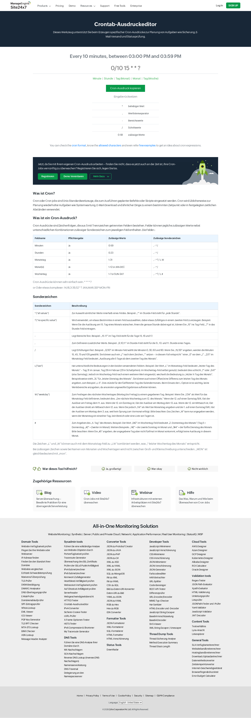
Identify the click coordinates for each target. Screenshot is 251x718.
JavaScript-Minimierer (160, 546)
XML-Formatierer (115, 627)
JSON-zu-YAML (114, 601)
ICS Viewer (26, 616)
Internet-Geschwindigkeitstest (207, 668)
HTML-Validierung (201, 592)
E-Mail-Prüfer (27, 596)
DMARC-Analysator (30, 588)
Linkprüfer (197, 600)
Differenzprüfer (157, 593)
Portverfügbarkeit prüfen (76, 554)
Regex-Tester (198, 580)
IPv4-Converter (71, 608)
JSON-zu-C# (112, 558)
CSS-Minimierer (157, 554)
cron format (79, 145)
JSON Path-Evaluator (202, 584)
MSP (200, 534)
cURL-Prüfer (70, 616)
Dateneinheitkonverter (203, 660)
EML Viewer (27, 612)
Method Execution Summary (163, 642)
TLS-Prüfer (26, 581)
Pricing (60, 5)
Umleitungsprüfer (200, 596)
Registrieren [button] (47, 176)
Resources (86, 5)
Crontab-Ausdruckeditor (76, 604)
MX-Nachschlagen (73, 650)
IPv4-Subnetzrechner (74, 569)
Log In (219, 5)
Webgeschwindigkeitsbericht (79, 596)
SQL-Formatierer (115, 631)
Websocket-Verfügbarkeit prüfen (80, 585)
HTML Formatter (115, 635)
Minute (97, 78)
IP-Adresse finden (30, 558)
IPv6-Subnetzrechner (74, 573)
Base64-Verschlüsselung (161, 616)
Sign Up (233, 5)
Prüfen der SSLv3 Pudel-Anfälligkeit (81, 565)
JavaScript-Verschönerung (162, 550)
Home (80, 696)
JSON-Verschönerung (160, 566)
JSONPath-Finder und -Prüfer (206, 604)
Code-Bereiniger (157, 585)
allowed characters (110, 145)
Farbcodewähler (157, 573)
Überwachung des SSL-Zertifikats (80, 561)
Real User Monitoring (173, 534)
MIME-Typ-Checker (159, 601)
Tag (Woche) (150, 78)
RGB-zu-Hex (112, 604)
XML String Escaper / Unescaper (165, 628)
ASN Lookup (27, 635)
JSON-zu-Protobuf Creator (120, 546)
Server (87, 534)
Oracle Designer (200, 569)
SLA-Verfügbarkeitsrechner (205, 645)
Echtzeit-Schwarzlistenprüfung (36, 573)
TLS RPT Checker (30, 623)
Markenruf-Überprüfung (33, 577)
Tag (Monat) (123, 78)
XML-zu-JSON (113, 569)
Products (42, 5)
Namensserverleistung (75, 665)
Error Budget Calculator (203, 676)
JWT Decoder (199, 615)
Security (138, 696)
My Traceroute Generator (76, 631)
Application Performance (147, 534)
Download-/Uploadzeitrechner (207, 656)
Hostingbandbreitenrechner (206, 652)
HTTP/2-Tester (71, 600)
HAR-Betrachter (157, 577)
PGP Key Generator (30, 619)
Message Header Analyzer (34, 639)
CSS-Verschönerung (159, 558)
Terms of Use (108, 696)
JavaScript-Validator (202, 611)
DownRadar (112, 649)
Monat (137, 78)
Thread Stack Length (159, 646)
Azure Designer (199, 550)
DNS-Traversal (71, 669)
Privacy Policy (92, 696)
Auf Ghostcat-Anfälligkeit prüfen (80, 589)
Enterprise (136, 5)
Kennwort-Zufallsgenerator (77, 577)
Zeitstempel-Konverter (203, 664)
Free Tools (119, 5)
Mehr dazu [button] (99, 176)
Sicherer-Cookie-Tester (75, 612)
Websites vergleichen (32, 569)
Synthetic (77, 534)
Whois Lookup (28, 608)
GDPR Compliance (165, 696)
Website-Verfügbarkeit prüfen (36, 546)
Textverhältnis (199, 626)
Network (126, 534)
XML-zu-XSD (113, 562)
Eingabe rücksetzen (125, 96)
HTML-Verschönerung (118, 639)
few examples (147, 145)
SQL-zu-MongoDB (115, 573)
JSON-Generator (157, 569)
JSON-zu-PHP (113, 554)
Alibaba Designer (200, 562)
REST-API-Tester (157, 589)
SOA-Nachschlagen (73, 654)
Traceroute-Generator (75, 558)
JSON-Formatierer (115, 623)
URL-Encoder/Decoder (160, 597)
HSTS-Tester (70, 623)
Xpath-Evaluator (200, 588)
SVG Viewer (155, 624)
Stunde (108, 78)
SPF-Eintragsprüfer (30, 604)
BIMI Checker (28, 631)
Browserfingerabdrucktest (205, 672)
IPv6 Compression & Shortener (79, 627)
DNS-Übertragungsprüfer (34, 592)
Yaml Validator (199, 608)
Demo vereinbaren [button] (74, 176)
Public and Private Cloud (106, 534)
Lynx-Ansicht (198, 630)
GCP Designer (199, 554)
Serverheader (71, 593)
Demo (72, 5)
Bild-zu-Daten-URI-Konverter (120, 589)
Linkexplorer (198, 634)
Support (104, 5)
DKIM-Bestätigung (30, 585)
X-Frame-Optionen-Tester (77, 620)
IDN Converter (114, 612)
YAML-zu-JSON (114, 597)
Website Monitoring (59, 534)
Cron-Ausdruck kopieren (125, 88)
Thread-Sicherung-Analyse (162, 639)
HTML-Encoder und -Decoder (164, 608)
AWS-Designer (199, 546)
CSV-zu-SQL (112, 585)
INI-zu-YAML (112, 581)
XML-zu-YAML (113, 566)
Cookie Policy (124, 696)
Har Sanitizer (155, 604)
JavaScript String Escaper (162, 612)
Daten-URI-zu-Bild (115, 593)
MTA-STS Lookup (29, 627)
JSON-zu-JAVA (114, 550)
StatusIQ (191, 534)
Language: (113, 703)
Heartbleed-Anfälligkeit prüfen (79, 581)
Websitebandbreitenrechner (206, 649)
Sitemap (149, 696)
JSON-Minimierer (157, 562)
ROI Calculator (199, 566)
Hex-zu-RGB (112, 608)
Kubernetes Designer (202, 558)
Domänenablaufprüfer (32, 600)
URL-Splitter (155, 581)
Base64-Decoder (157, 620)
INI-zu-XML (112, 577)
